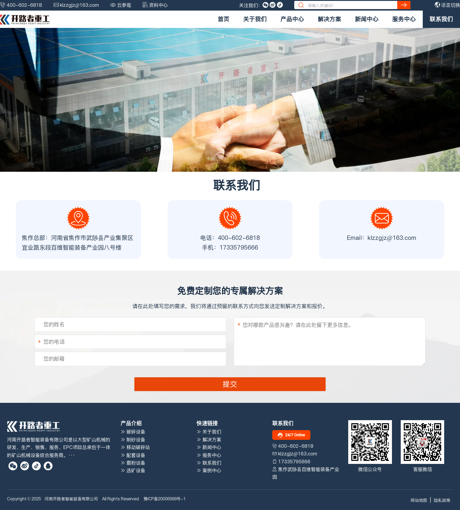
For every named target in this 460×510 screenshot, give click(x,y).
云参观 (124, 5)
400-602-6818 (24, 5)
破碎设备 (133, 431)
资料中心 (158, 5)
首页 (223, 19)
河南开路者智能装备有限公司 (71, 499)
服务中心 (404, 19)
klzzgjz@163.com (79, 5)
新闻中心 (366, 19)
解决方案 (329, 19)
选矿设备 (133, 470)
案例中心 (209, 470)
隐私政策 (442, 500)
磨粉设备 (133, 462)
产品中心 (292, 19)
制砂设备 (133, 439)
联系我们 (441, 19)
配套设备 (133, 455)
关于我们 (255, 19)
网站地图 (419, 500)
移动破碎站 (135, 447)
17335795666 (238, 247)
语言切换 (447, 5)
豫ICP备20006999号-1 (164, 499)
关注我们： (251, 5)
